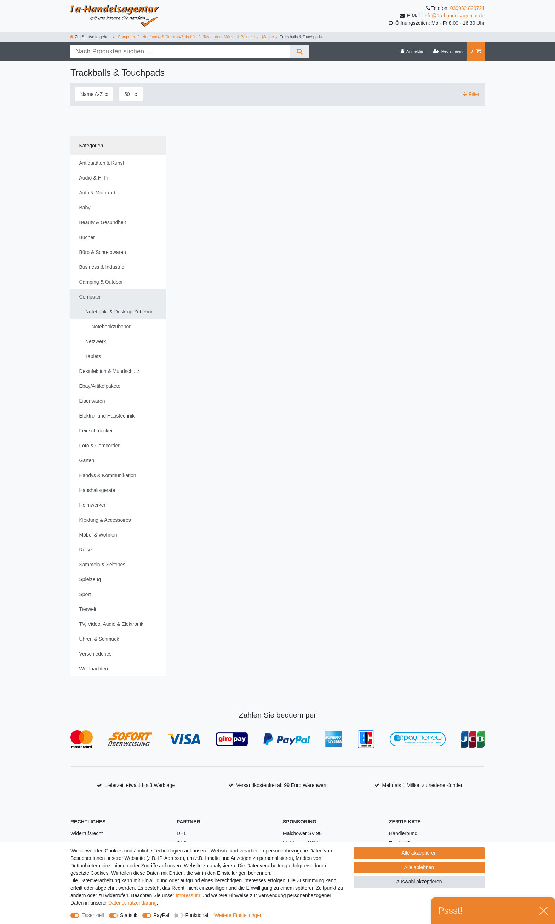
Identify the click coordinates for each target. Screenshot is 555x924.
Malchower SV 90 (302, 833)
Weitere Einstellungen (238, 915)
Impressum (188, 895)
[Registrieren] (448, 51)
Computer (126, 37)
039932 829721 (467, 8)
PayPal (161, 915)
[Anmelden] (412, 51)
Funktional (196, 915)
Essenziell (93, 915)
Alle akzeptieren (419, 853)
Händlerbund (403, 833)
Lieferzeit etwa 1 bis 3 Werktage (139, 785)
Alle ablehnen (419, 867)
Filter (471, 94)
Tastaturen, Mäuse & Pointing (228, 37)
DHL (182, 833)
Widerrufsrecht (86, 833)
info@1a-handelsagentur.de (454, 15)
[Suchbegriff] (180, 51)
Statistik (128, 915)
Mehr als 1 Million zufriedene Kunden (423, 785)
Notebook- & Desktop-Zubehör (168, 37)
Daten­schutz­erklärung (132, 903)
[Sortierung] (94, 94)
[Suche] (299, 51)
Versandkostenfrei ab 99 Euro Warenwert (281, 785)
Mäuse (267, 37)
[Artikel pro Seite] (131, 94)
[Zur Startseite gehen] (90, 37)
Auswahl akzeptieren (419, 881)
